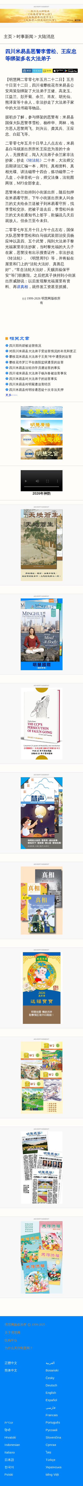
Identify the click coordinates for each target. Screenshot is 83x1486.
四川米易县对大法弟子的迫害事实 (33, 378)
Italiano (10, 1452)
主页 (8, 36)
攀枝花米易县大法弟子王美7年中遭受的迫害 (40, 356)
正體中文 (11, 1363)
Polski (9, 1474)
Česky (50, 1378)
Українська (53, 1467)
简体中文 (11, 1370)
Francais (52, 1415)
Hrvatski (10, 1437)
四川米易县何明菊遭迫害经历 (30, 384)
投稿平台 (11, 1340)
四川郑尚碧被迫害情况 (25, 345)
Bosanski (52, 1370)
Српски (51, 1445)
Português (53, 1422)
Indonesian (12, 1445)
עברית (9, 1422)
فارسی (50, 1407)
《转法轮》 (33, 160)
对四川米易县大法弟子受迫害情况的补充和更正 (42, 351)
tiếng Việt (52, 1474)
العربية (50, 1363)
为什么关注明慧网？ (19, 1348)
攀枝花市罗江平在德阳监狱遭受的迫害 (36, 362)
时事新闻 (25, 36)
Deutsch (51, 1385)
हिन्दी (8, 1430)
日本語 (9, 1460)
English (51, 1392)
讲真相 (22, 287)
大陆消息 (46, 36)
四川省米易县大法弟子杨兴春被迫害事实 (38, 373)
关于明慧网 (12, 1332)
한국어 (9, 1467)
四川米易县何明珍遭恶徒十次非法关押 (36, 389)
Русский (51, 1430)
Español (51, 1400)
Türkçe (50, 1460)
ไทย (48, 1452)
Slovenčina (53, 1437)
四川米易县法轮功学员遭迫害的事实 (34, 367)
